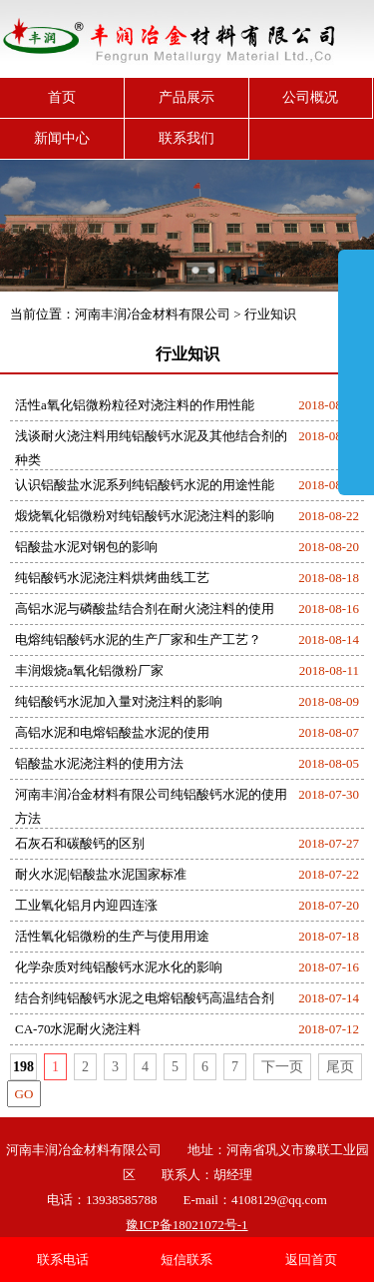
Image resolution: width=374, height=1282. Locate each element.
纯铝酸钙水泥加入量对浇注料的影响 (118, 701)
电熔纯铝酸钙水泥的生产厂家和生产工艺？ (138, 639)
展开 (356, 371)
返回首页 (311, 1259)
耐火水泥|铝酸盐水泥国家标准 (101, 874)
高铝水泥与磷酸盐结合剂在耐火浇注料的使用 (144, 608)
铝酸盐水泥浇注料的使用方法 (99, 763)
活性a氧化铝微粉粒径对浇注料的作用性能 (134, 404)
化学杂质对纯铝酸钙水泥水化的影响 (118, 967)
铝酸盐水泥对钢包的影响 (86, 546)
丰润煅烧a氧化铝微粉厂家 (89, 670)
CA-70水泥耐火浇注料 (78, 1028)
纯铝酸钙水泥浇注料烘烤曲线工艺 (112, 577)
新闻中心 (62, 138)
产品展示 (186, 97)
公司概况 (310, 97)
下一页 (282, 1066)
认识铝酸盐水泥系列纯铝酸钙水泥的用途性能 (144, 484)
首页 (62, 97)
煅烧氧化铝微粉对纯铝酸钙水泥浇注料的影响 (144, 515)
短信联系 (186, 1259)
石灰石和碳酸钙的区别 (80, 843)
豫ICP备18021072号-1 (186, 1224)
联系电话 (63, 1259)
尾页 (340, 1066)
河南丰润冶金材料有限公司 (152, 314)
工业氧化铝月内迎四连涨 (86, 905)
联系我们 (186, 138)
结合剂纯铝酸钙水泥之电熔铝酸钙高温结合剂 (144, 997)
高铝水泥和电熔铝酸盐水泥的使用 (112, 732)
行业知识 (270, 314)
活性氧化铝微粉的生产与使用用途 (112, 936)
